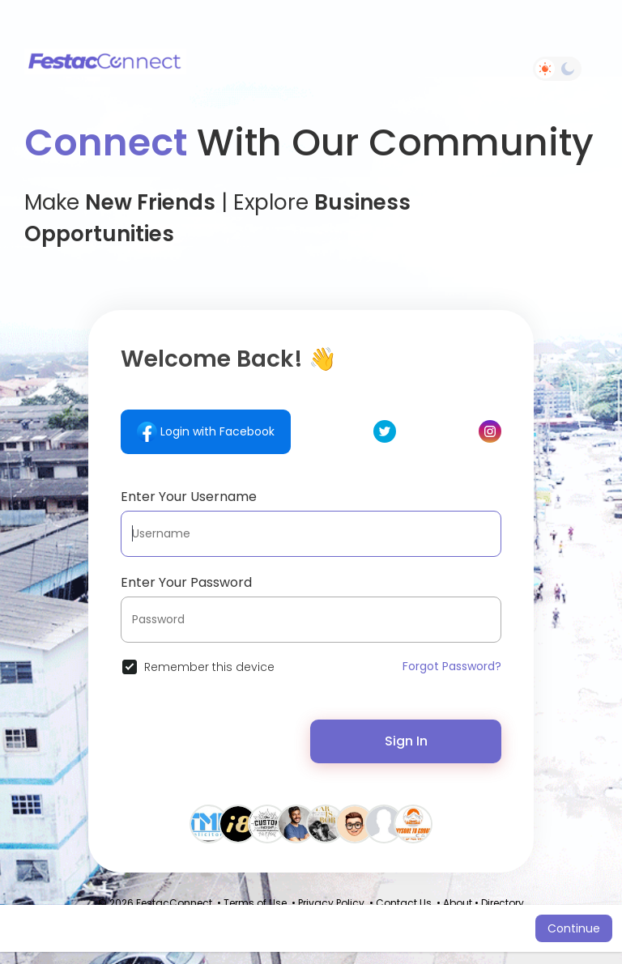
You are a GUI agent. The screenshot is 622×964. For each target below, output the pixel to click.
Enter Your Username (189, 496)
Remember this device (209, 667)
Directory (502, 903)
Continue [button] (573, 928)
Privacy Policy (331, 903)
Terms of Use (255, 903)
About (457, 903)
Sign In (406, 741)
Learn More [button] (500, 928)
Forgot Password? (452, 666)
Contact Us (404, 903)
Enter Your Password (186, 582)
